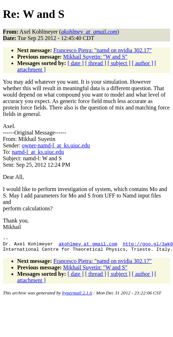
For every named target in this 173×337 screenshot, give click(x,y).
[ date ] (76, 63)
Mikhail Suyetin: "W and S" (95, 57)
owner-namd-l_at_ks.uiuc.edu (56, 145)
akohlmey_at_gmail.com (88, 246)
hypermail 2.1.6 (77, 296)
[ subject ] (119, 63)
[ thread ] (95, 63)
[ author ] (142, 63)
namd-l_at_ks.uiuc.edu (38, 152)
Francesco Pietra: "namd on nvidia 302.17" (102, 50)
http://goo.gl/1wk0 (148, 246)
